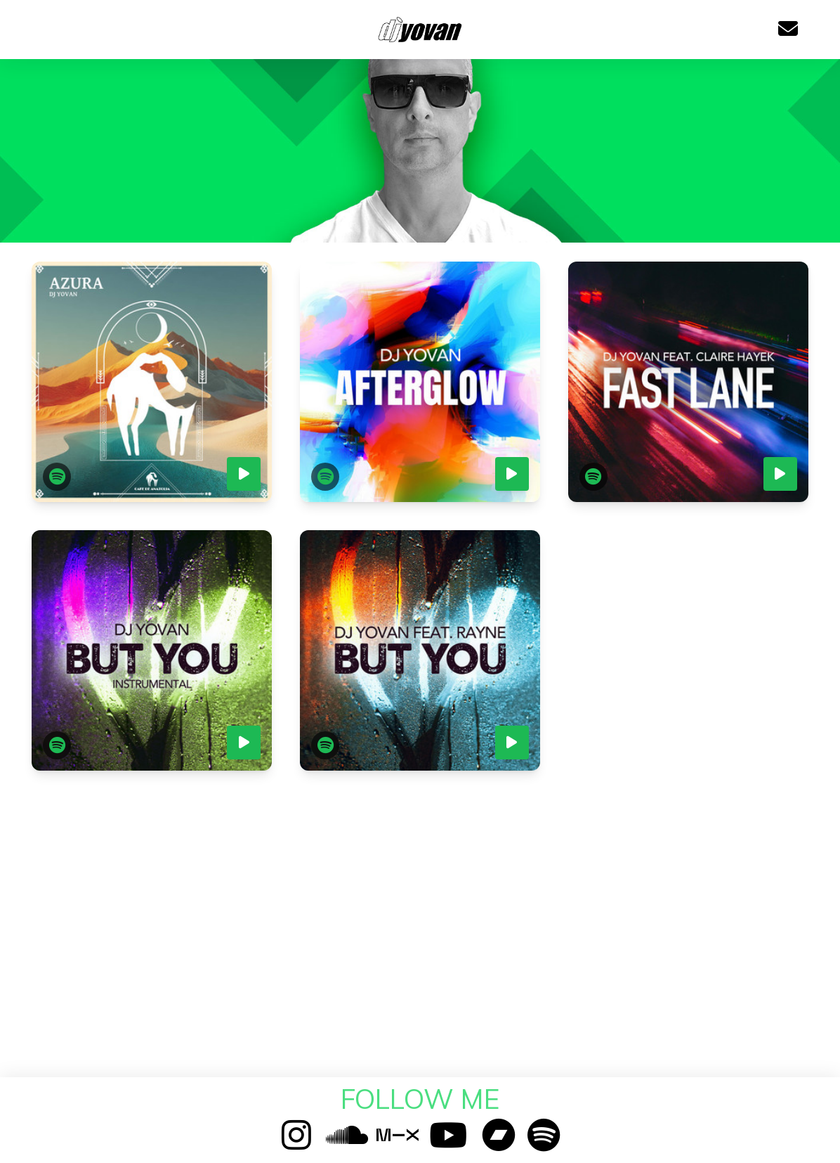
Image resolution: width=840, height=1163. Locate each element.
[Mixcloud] (397, 1134)
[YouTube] (448, 1134)
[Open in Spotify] (57, 477)
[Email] (788, 29)
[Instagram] (296, 1134)
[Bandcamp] (499, 1134)
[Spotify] (543, 1134)
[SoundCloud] (347, 1134)
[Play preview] (244, 474)
